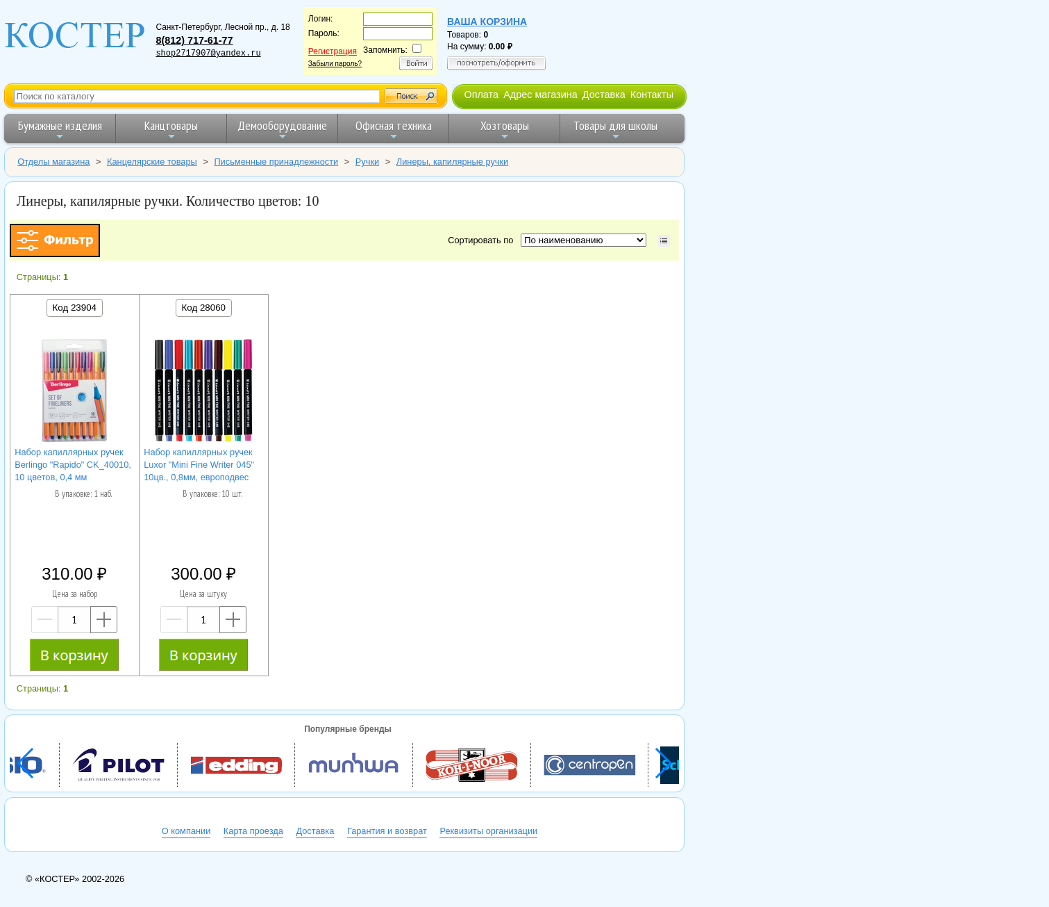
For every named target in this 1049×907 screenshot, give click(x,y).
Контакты (651, 94)
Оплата (481, 94)
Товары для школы (615, 129)
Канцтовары (171, 129)
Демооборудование (282, 129)
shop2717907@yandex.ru (208, 53)
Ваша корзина (487, 21)
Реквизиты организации (488, 831)
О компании (186, 831)
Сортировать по (483, 240)
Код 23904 (74, 307)
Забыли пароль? (335, 63)
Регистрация (332, 51)
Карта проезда (253, 831)
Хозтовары (504, 129)
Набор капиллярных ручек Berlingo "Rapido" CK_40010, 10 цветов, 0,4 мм (73, 464)
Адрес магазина (540, 94)
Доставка (604, 94)
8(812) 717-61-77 (194, 40)
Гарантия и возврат (387, 831)
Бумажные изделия (60, 129)
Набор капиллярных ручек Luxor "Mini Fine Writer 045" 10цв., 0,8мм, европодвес (199, 464)
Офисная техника (393, 129)
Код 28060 (204, 307)
